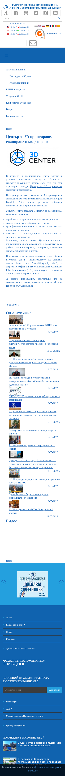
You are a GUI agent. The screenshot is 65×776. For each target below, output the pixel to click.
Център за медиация (14, 725)
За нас (7, 617)
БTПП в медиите (15, 89)
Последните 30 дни (20, 76)
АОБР (7, 708)
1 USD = (18, 27)
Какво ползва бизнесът (18, 102)
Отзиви (8, 632)
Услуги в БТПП (14, 96)
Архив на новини (19, 82)
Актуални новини (15, 69)
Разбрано (33, 770)
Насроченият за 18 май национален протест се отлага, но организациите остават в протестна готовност (32, 415)
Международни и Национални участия (23, 716)
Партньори (9, 701)
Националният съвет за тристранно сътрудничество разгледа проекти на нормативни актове (34, 344)
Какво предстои (14, 116)
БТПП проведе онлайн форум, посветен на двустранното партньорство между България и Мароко (33, 362)
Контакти (9, 639)
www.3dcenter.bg (24, 286)
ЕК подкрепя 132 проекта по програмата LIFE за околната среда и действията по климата (39, 761)
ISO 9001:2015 (47, 33)
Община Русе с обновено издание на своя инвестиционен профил (39, 744)
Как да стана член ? (14, 624)
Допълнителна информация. (48, 767)
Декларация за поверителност (19, 648)
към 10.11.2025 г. (17, 23)
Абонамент (54, 689)
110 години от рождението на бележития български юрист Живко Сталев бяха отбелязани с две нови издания (34, 381)
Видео (9, 109)
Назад (9, 129)
